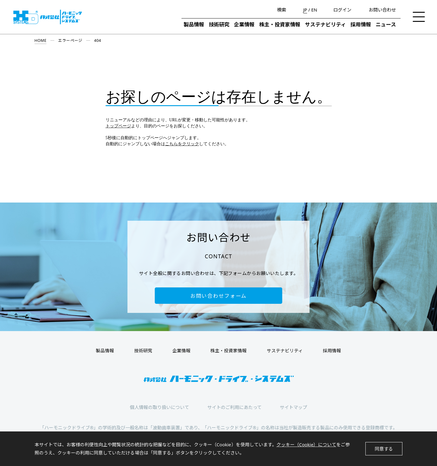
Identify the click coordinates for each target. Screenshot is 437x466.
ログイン (342, 10)
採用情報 (361, 24)
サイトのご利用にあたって (234, 408)
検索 (281, 10)
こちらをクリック (182, 144)
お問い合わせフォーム (218, 295)
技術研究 (219, 24)
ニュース (386, 24)
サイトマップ (293, 408)
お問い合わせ (382, 10)
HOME (41, 40)
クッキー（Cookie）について (306, 444)
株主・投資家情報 (279, 24)
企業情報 (244, 24)
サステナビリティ (325, 24)
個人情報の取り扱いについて (159, 408)
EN (314, 10)
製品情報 (194, 24)
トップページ (118, 126)
